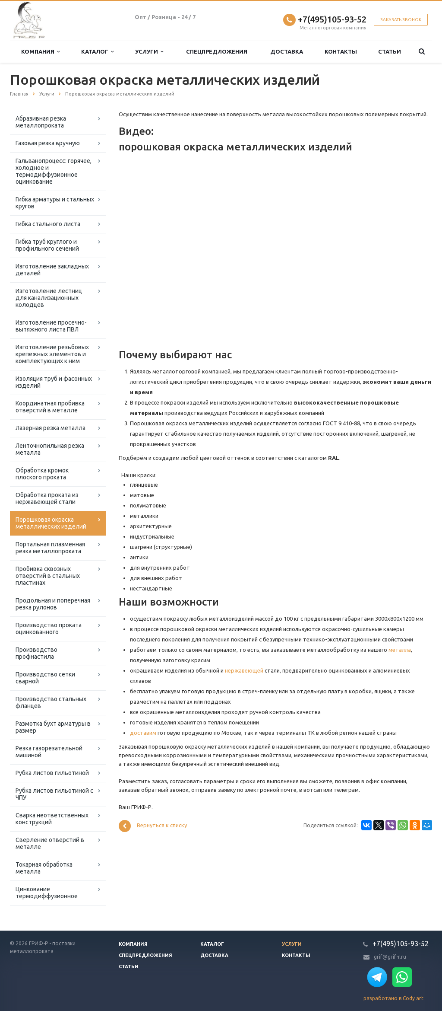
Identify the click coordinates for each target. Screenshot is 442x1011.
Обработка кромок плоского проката (42, 474)
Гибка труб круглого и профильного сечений (47, 245)
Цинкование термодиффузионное (47, 892)
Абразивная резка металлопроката (41, 122)
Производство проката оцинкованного (49, 628)
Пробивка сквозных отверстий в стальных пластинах (48, 575)
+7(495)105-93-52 (332, 19)
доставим (143, 733)
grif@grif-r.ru (390, 957)
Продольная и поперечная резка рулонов (53, 604)
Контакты (341, 51)
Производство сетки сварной (45, 678)
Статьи (389, 51)
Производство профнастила (36, 653)
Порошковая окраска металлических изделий (51, 523)
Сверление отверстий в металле (50, 843)
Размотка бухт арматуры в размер (53, 727)
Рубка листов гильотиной (52, 772)
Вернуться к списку (153, 826)
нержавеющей (244, 670)
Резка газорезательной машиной (49, 752)
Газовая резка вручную (48, 143)
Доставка (286, 51)
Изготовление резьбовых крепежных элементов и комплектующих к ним (52, 354)
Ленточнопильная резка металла (50, 449)
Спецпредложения (216, 51)
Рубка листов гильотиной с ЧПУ (54, 794)
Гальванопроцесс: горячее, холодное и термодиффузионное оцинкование (54, 171)
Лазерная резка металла (50, 427)
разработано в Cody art (393, 998)
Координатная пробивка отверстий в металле (50, 407)
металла (399, 650)
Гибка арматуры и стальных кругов (55, 203)
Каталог (97, 51)
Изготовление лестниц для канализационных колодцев (49, 297)
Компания (40, 51)
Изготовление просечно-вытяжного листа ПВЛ (51, 326)
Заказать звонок (400, 19)
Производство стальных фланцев (51, 702)
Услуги (149, 51)
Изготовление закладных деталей (52, 270)
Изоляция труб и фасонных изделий (54, 382)
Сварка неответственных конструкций (52, 819)
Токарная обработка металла (44, 868)
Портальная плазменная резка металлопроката (50, 548)
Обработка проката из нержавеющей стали (47, 498)
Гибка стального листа (48, 223)
